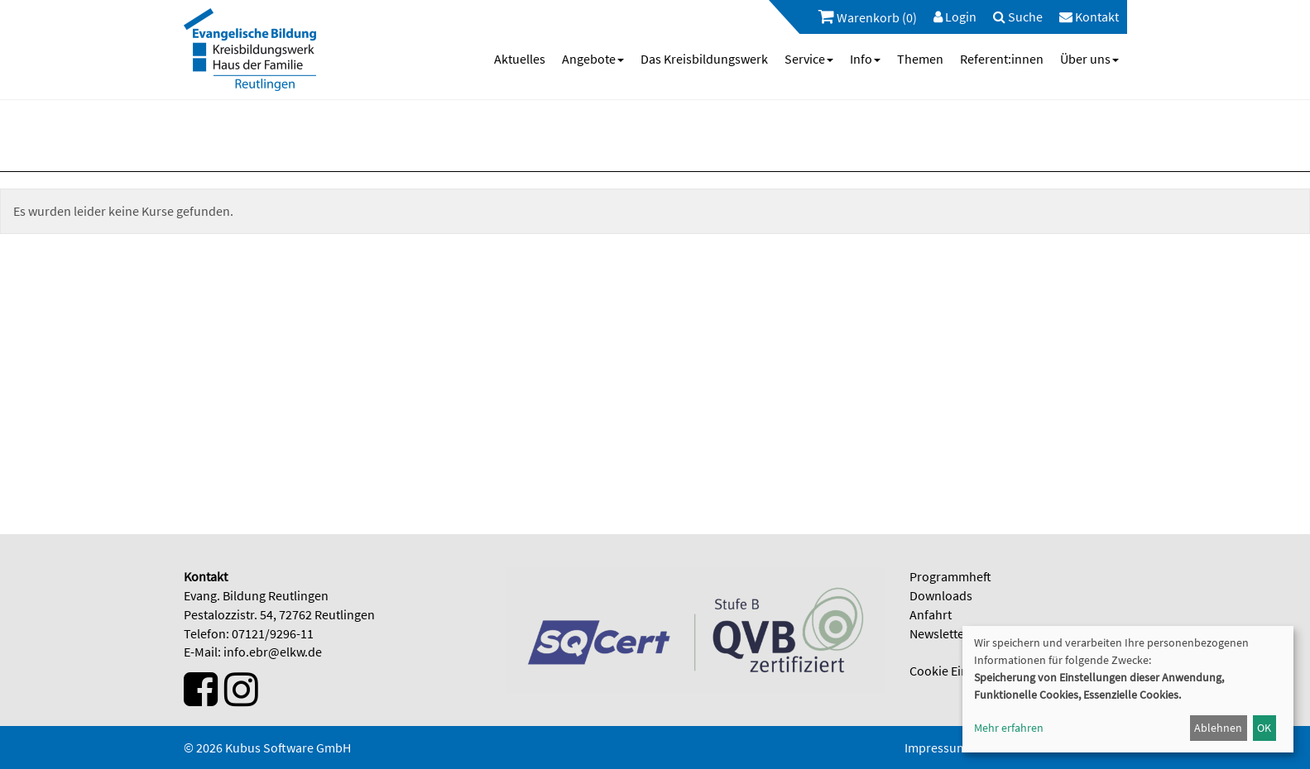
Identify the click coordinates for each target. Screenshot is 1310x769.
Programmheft (950, 576)
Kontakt (1089, 16)
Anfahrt (930, 614)
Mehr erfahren (1009, 727)
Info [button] (865, 58)
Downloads (940, 595)
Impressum (936, 747)
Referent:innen (1002, 58)
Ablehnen (1218, 727)
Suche (1018, 16)
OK (1264, 727)
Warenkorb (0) (867, 17)
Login (955, 16)
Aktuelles (519, 58)
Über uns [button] (1089, 58)
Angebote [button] (593, 58)
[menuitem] (859, 17)
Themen (920, 58)
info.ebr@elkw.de (272, 651)
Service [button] (809, 58)
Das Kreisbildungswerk (704, 58)
